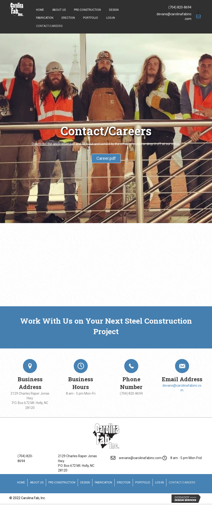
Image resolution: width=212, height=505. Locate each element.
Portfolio (142, 482)
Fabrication (103, 482)
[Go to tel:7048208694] (178, 7)
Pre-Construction (61, 482)
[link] (40, 9)
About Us (37, 482)
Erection (123, 482)
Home (21, 482)
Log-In (159, 482)
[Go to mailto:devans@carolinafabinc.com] (178, 16)
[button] (106, 158)
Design (85, 482)
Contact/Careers (182, 482)
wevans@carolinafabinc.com (140, 458)
